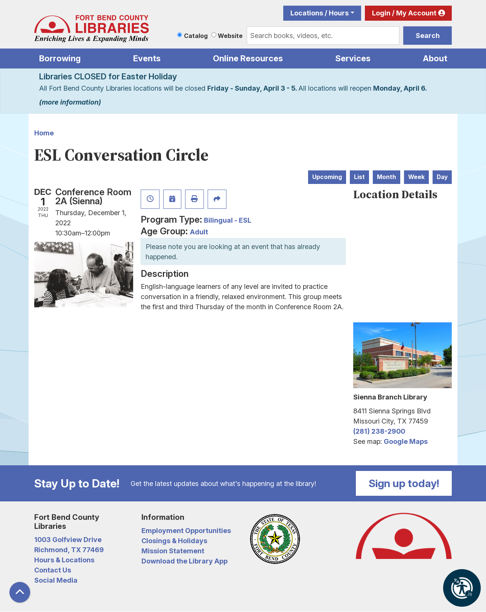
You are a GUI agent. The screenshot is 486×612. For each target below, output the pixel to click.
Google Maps (406, 441)
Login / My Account (404, 13)
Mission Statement (172, 551)
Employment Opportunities (186, 531)
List (359, 177)
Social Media (55, 580)
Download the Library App (184, 561)
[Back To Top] (19, 592)
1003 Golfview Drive (68, 540)
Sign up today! (404, 483)
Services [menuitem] (353, 58)
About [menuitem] (435, 58)
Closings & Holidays (174, 541)
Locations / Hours (319, 13)
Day (442, 177)
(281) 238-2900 (379, 431)
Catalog (196, 35)
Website (230, 35)
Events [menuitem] (147, 58)
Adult (199, 232)
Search (428, 35)
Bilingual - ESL (227, 220)
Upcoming (327, 177)
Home (44, 133)
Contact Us (52, 570)
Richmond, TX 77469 (69, 550)
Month (386, 177)
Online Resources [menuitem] (248, 58)
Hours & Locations (64, 560)
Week (416, 177)
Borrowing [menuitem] (60, 58)
